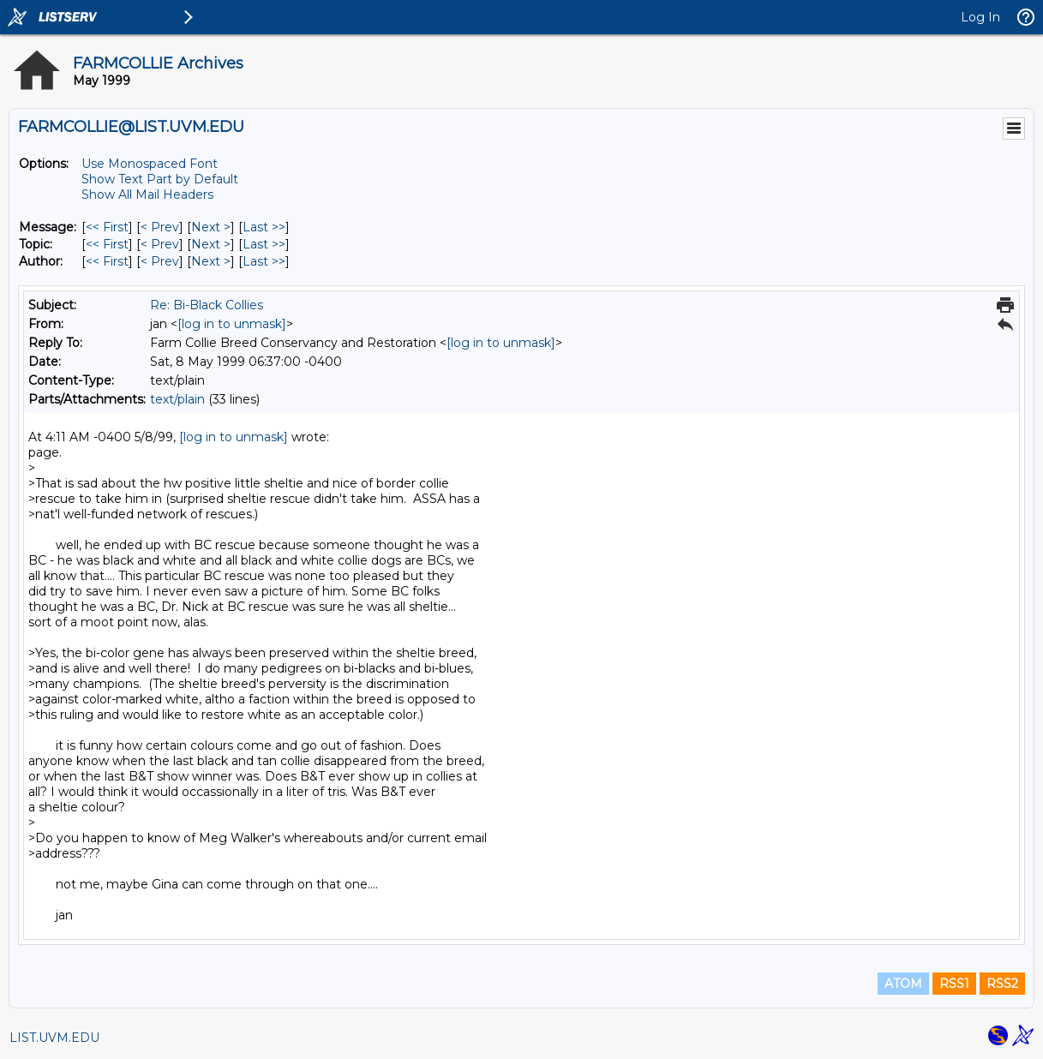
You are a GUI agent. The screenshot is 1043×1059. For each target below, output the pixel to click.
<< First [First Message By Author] (107, 261)
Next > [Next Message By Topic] (211, 244)
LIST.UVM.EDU (54, 1037)
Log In (980, 17)
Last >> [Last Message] (264, 227)
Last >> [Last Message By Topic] (264, 244)
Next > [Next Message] (211, 227)
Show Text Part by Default (159, 179)
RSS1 (954, 983)
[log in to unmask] (231, 324)
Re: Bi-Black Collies (206, 305)
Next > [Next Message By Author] (211, 261)
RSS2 (1002, 983)
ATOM (903, 983)
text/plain (177, 399)
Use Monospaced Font (149, 163)
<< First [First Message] (107, 227)
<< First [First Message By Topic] (107, 244)
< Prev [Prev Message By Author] (160, 261)
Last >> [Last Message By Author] (264, 261)
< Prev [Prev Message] (160, 227)
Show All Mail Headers (147, 194)
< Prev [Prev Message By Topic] (160, 244)
